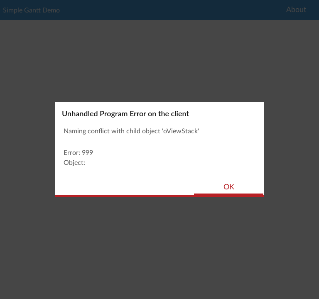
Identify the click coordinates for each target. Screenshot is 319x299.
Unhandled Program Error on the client (125, 113)
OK (228, 187)
